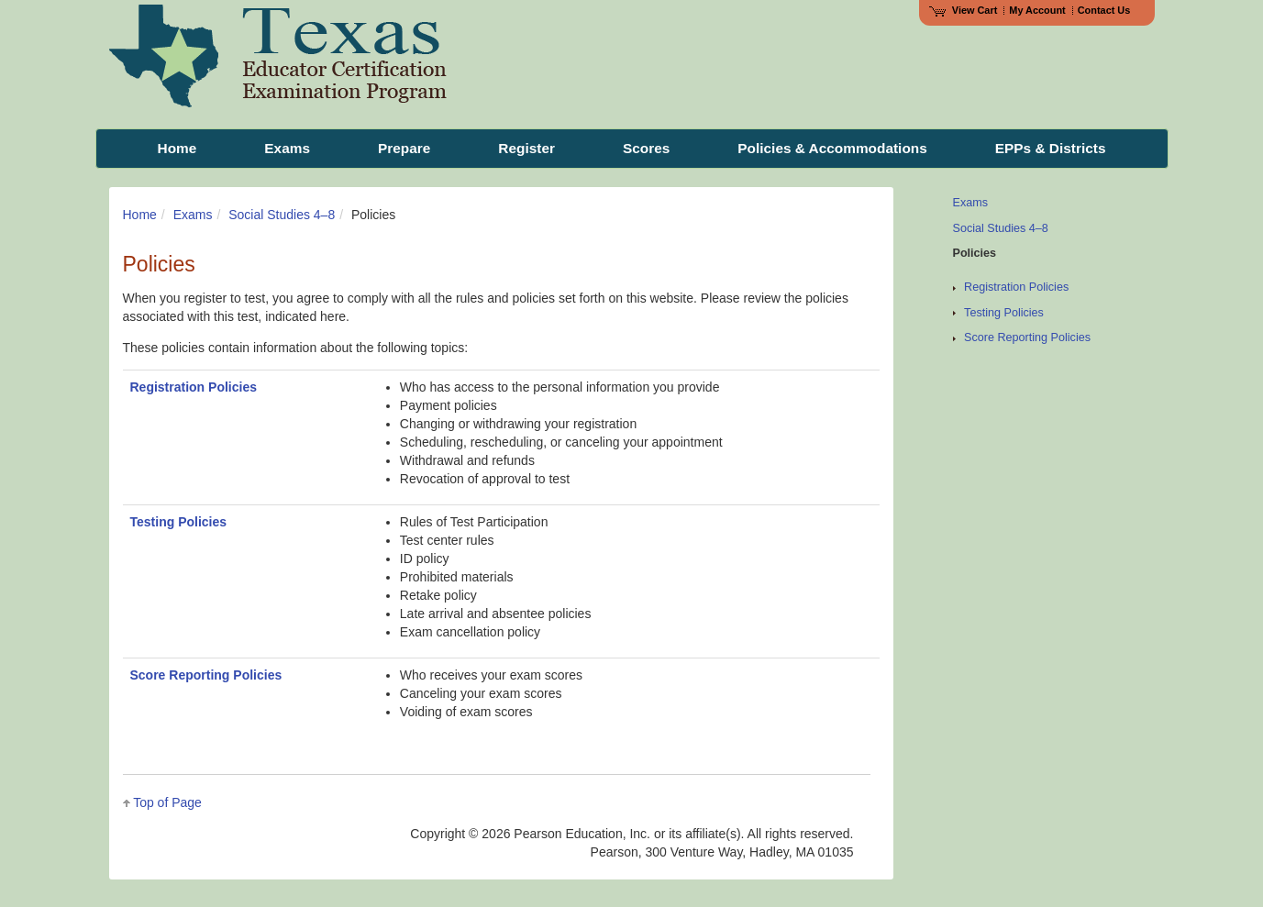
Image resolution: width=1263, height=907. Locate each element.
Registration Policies (193, 387)
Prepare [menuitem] (404, 148)
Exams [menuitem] (287, 148)
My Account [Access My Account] (1037, 10)
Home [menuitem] (177, 148)
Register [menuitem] (526, 148)
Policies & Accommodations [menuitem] (831, 148)
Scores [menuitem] (646, 148)
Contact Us (1104, 10)
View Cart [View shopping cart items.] (963, 10)
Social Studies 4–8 (281, 214)
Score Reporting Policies (206, 675)
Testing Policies (178, 521)
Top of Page (167, 802)
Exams (193, 214)
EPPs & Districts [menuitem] (1050, 148)
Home (140, 214)
